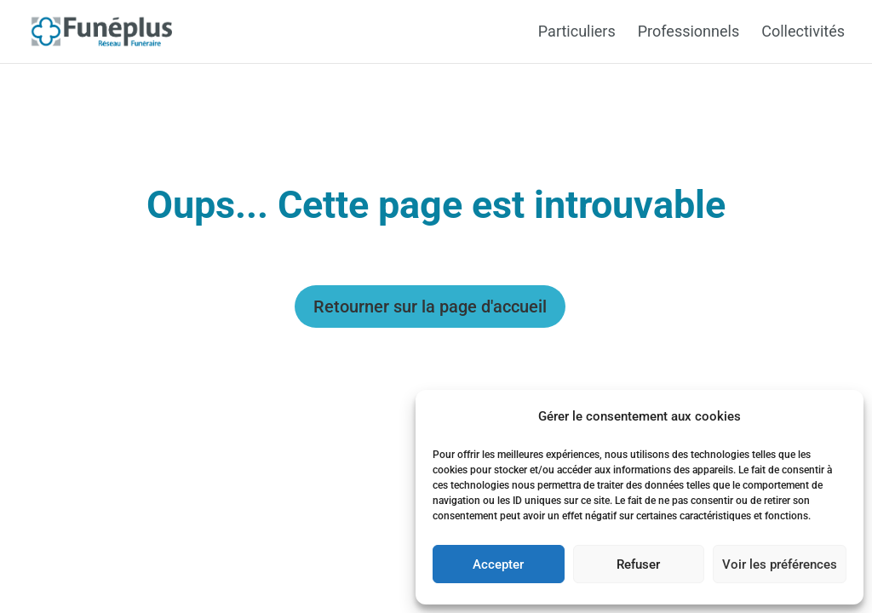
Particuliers (577, 33)
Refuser (638, 564)
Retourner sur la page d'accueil (430, 306)
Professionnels (688, 33)
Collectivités (803, 33)
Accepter (498, 564)
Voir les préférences (779, 564)
